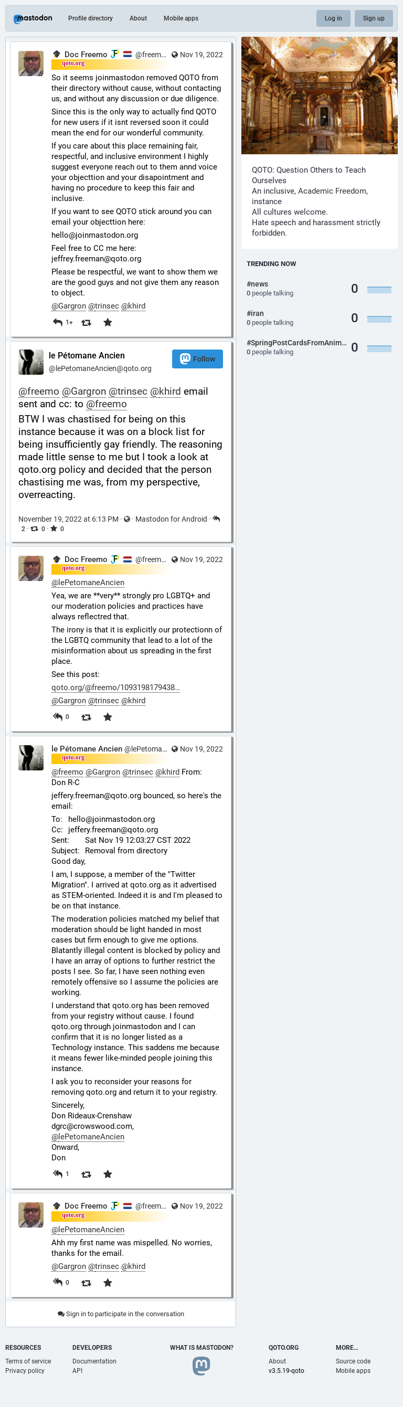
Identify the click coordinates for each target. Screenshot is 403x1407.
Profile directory (90, 18)
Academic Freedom (332, 191)
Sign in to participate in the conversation (121, 1314)
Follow (197, 358)
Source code (353, 1361)
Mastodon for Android (171, 519)
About (138, 18)
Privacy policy (25, 1370)
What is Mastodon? (202, 1347)
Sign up (374, 18)
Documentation (94, 1361)
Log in (333, 18)
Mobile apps (181, 18)
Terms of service (28, 1361)
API (77, 1370)
